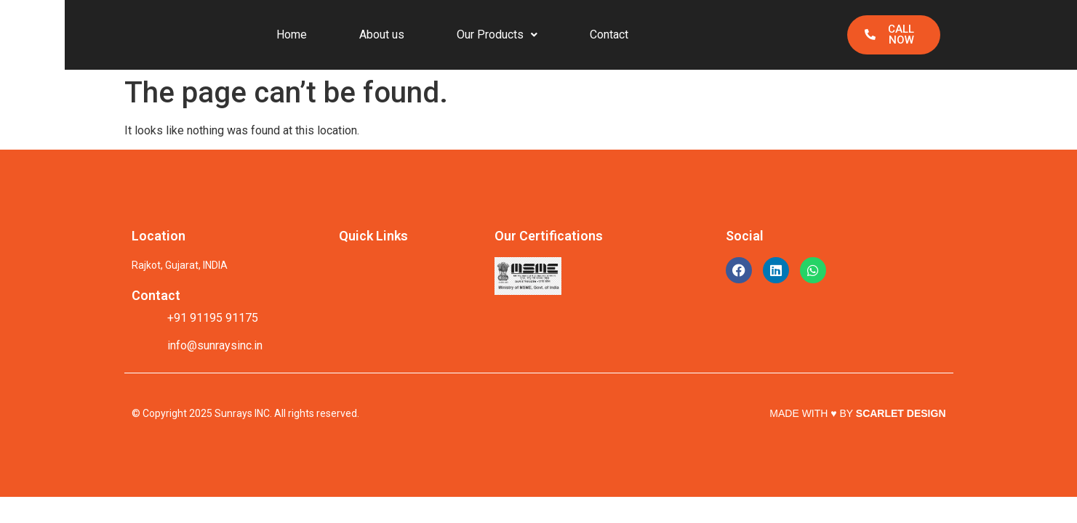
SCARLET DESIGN (901, 413)
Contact (609, 34)
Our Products (497, 34)
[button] (497, 35)
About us (381, 34)
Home (291, 34)
